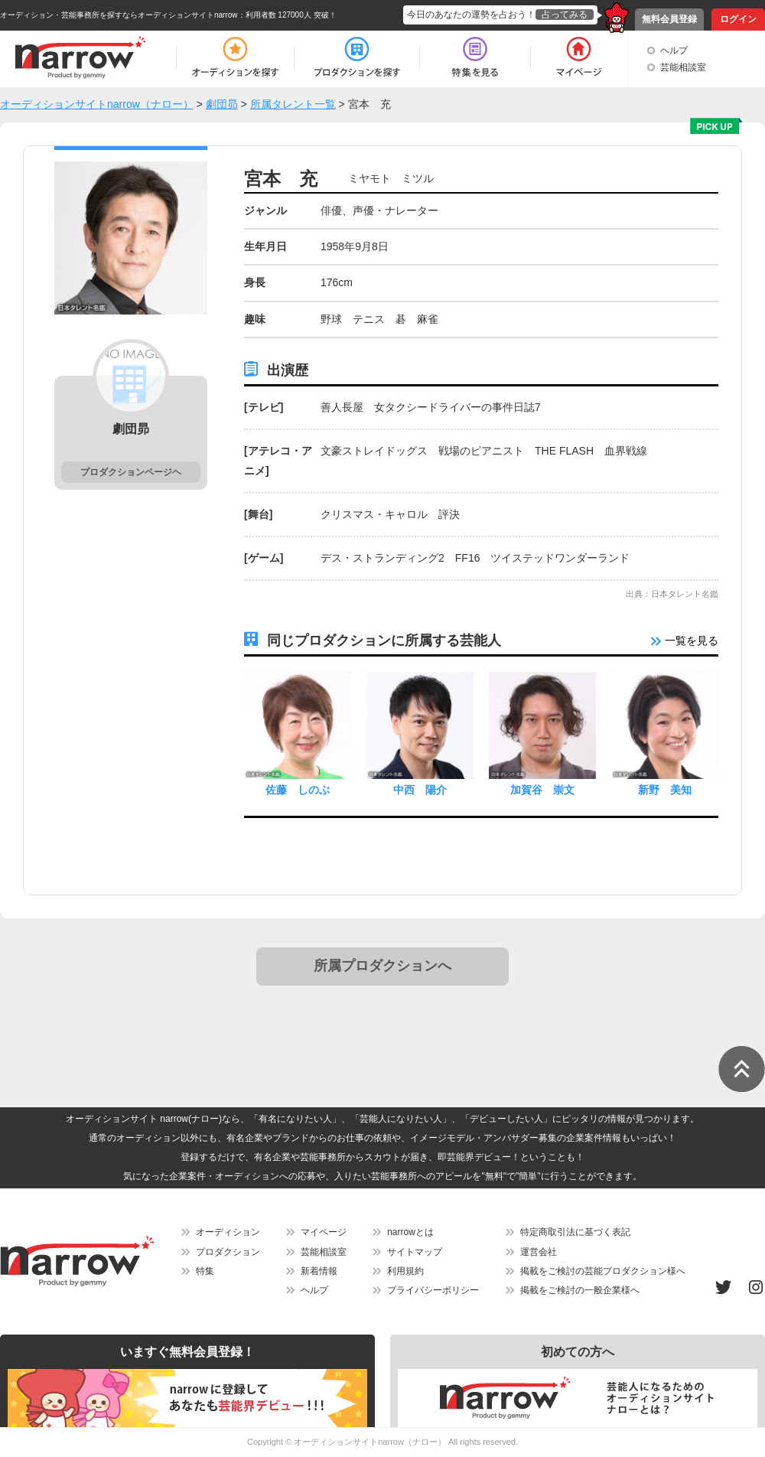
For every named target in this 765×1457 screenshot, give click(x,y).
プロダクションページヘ (130, 472)
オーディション (228, 1232)
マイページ (324, 1232)
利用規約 (405, 1271)
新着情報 (319, 1271)
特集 (205, 1271)
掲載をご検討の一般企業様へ (580, 1290)
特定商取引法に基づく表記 (575, 1232)
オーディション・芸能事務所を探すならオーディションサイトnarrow (119, 15)
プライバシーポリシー (433, 1290)
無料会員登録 (669, 19)
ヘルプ (674, 50)
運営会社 (538, 1252)
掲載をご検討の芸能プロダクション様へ (602, 1271)
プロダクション (228, 1252)
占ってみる (565, 14)
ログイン (738, 19)
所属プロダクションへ (382, 965)
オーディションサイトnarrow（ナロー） (370, 1441)
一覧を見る (684, 640)
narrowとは (410, 1232)
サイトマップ (414, 1252)
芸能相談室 (683, 67)
